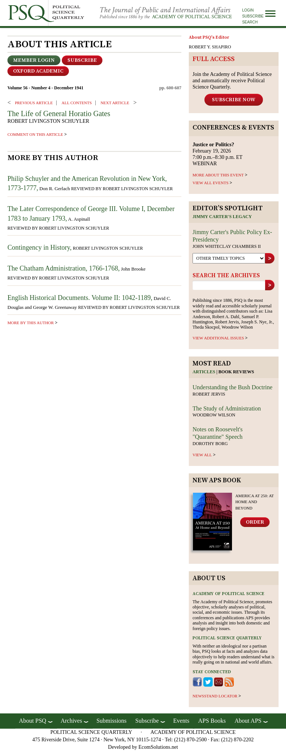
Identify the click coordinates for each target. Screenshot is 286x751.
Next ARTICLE (115, 102)
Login (248, 10)
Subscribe (253, 16)
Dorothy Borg (210, 443)
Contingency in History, (39, 247)
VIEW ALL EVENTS (211, 182)
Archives (71, 721)
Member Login (34, 60)
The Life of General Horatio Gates (58, 113)
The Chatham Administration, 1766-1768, (63, 268)
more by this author (30, 322)
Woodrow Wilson (214, 415)
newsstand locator (215, 696)
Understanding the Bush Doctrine (233, 387)
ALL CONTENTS (76, 102)
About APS (248, 721)
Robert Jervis (209, 394)
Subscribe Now (233, 99)
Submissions (111, 721)
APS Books (212, 721)
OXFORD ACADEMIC (38, 71)
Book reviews (236, 371)
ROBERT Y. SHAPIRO (210, 46)
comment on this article (35, 134)
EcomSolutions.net (158, 747)
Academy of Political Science (192, 16)
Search (250, 22)
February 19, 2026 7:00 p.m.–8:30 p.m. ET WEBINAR (217, 154)
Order (255, 522)
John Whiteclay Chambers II (227, 246)
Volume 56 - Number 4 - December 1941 (45, 87)
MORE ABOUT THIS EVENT (218, 175)
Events (181, 721)
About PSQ (32, 721)
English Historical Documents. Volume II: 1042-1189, (79, 297)
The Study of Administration (227, 408)
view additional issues (218, 338)
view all (202, 455)
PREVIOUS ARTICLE (34, 102)
